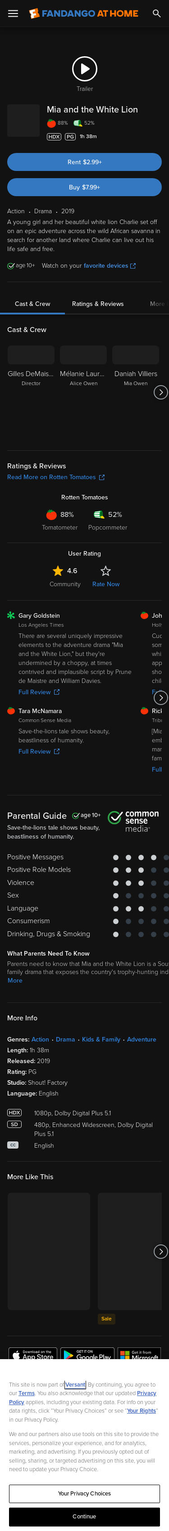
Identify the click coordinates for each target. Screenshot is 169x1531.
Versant (75, 1384)
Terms (26, 1393)
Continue (84, 1516)
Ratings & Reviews (98, 315)
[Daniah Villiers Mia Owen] (136, 403)
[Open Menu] (13, 13)
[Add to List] (157, 147)
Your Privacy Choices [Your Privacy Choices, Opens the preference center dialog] (84, 1493)
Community (65, 595)
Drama (65, 1050)
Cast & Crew (32, 315)
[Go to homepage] (83, 13)
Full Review (38, 703)
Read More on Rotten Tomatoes (56, 488)
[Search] (157, 13)
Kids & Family (101, 1050)
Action (40, 1050)
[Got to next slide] (160, 403)
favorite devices (110, 276)
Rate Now (105, 595)
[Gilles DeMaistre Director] (31, 403)
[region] (84, 1445)
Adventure (141, 1050)
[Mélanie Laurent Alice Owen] (83, 403)
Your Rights (141, 1410)
